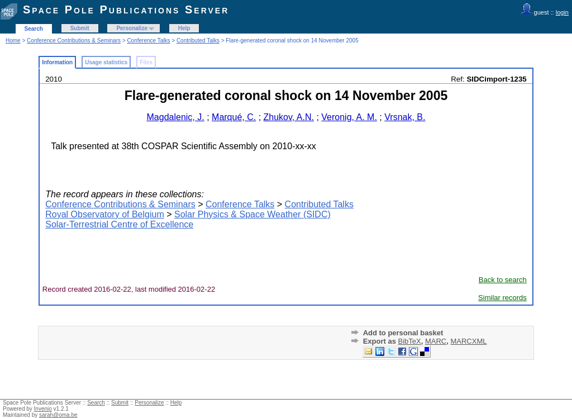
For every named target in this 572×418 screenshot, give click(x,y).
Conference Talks (148, 40)
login (562, 12)
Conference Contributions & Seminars (74, 40)
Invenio (43, 409)
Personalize (131, 28)
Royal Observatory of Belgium (104, 214)
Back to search (503, 280)
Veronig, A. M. (349, 117)
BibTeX (409, 341)
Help (184, 28)
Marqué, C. (234, 117)
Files (146, 62)
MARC (435, 341)
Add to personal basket (403, 333)
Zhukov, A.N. (289, 117)
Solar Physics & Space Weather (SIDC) (252, 214)
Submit (79, 28)
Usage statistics (106, 62)
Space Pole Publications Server (126, 9)
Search (34, 29)
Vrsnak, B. (404, 117)
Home (13, 40)
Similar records (502, 297)
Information (57, 62)
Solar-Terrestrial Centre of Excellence (119, 224)
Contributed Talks (198, 40)
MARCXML (468, 341)
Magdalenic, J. (175, 117)
